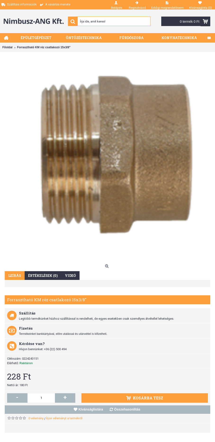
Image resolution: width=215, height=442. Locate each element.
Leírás (14, 275)
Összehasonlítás (127, 409)
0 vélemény (36, 418)
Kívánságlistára (91, 409)
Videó (70, 275)
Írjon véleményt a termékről (64, 418)
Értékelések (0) (43, 275)
